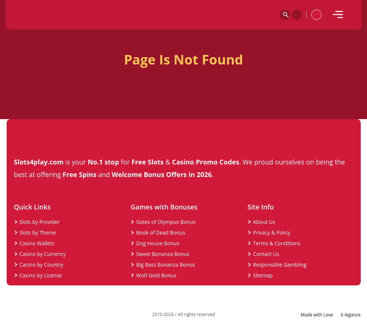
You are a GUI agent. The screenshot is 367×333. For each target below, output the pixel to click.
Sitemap (263, 275)
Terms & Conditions (277, 243)
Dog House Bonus (157, 243)
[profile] (316, 15)
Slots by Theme (38, 232)
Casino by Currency (43, 253)
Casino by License (41, 275)
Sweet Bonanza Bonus (163, 253)
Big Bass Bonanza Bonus (165, 264)
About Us (264, 221)
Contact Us (266, 253)
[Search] (285, 15)
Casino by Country (41, 264)
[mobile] (338, 15)
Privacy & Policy (271, 232)
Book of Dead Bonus (160, 232)
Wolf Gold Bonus (156, 275)
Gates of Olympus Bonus (165, 221)
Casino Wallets (37, 243)
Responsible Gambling (280, 264)
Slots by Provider (40, 221)
